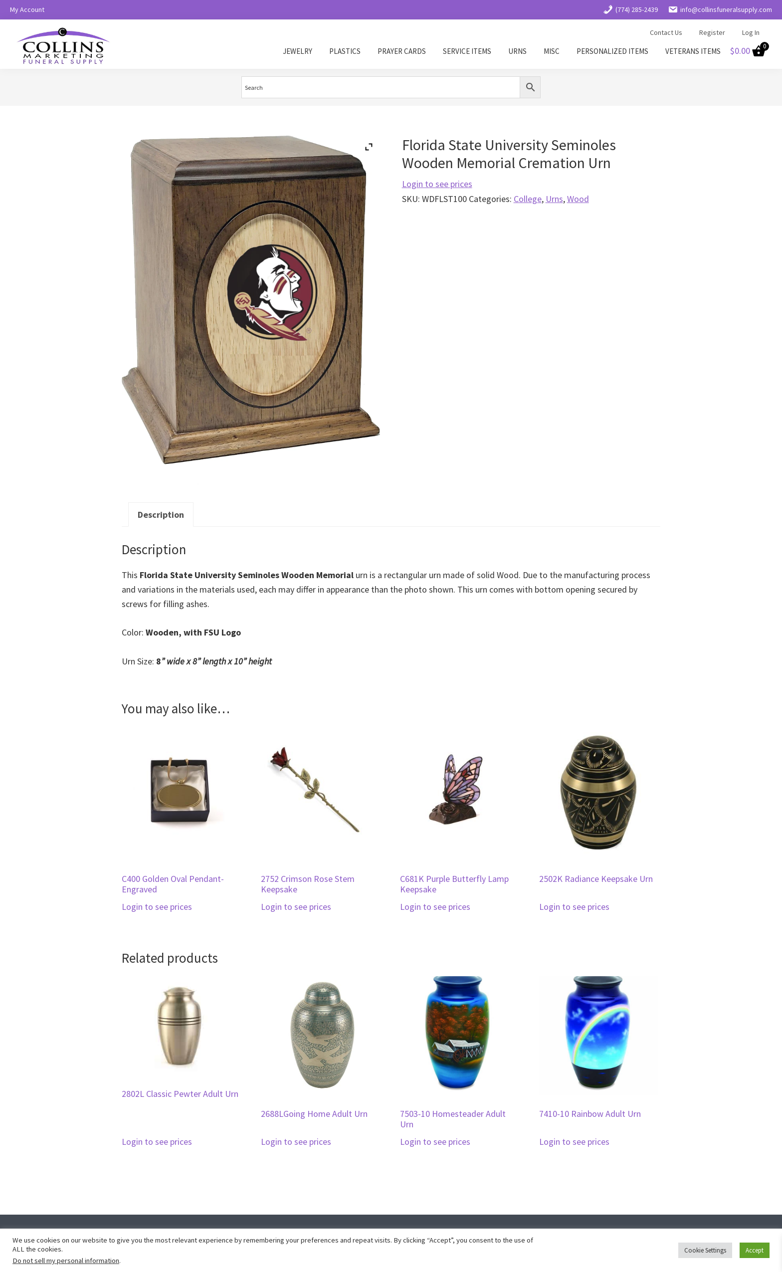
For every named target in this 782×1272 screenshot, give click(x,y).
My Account (27, 9)
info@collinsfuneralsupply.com (720, 9)
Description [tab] (161, 514)
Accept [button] (755, 1250)
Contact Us (666, 32)
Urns (554, 199)
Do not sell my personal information (65, 1260)
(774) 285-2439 (630, 9)
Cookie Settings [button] (705, 1250)
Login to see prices (437, 184)
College (528, 199)
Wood (578, 199)
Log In (751, 32)
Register (712, 32)
